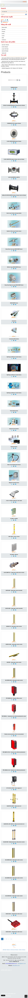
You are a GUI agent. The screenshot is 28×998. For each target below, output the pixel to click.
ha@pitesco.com (5, 21)
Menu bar (7, 5)
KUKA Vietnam (5, 46)
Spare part (4, 53)
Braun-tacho (4, 27)
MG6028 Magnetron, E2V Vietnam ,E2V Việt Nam (12, 68)
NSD (3, 37)
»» (11, 939)
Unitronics (4, 39)
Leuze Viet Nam (5, 48)
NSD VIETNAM (5, 51)
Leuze (3, 35)
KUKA (3, 33)
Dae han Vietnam (5, 44)
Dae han (3, 29)
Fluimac (3, 31)
